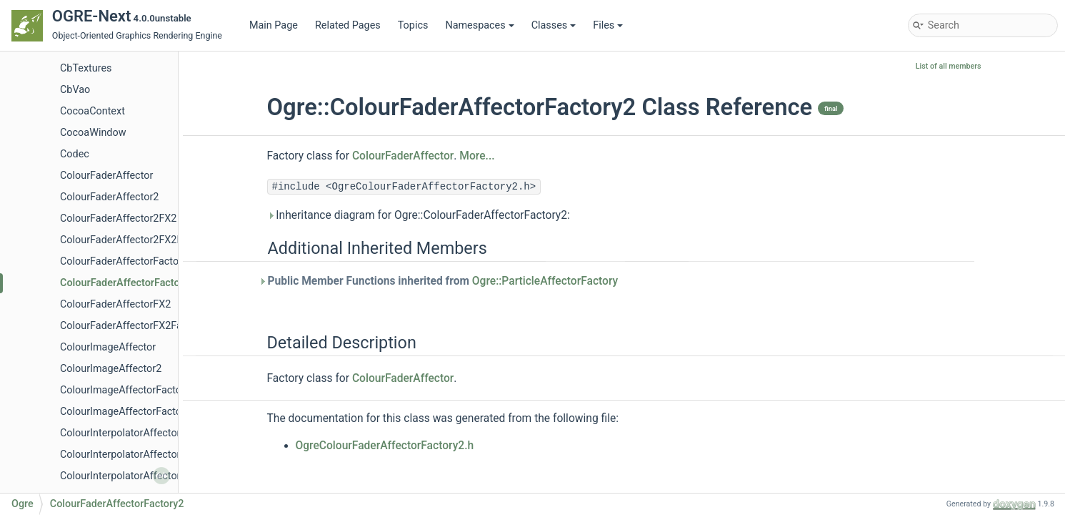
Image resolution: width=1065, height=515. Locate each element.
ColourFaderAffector (106, 176)
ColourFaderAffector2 (109, 197)
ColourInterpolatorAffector (120, 433)
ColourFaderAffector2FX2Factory (135, 240)
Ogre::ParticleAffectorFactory (545, 281)
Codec (74, 154)
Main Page (273, 25)
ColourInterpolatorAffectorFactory (137, 476)
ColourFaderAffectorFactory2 (127, 283)
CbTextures (86, 68)
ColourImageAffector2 (110, 369)
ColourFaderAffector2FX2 (118, 218)
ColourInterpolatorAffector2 (123, 454)
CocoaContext (92, 111)
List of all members (948, 66)
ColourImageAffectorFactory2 (128, 412)
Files (608, 25)
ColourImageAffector (108, 347)
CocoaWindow (93, 133)
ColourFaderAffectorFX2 (115, 304)
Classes (553, 25)
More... (476, 155)
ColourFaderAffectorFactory (123, 261)
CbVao (75, 90)
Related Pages (348, 25)
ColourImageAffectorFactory (125, 390)
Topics (413, 25)
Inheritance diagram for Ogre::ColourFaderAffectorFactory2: (418, 215)
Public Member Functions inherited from (443, 281)
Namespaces (479, 25)
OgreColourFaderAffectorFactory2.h (385, 445)
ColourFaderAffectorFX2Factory (132, 326)
